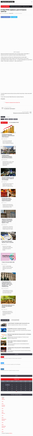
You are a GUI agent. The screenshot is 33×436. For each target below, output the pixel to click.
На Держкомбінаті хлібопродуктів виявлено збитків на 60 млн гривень (7, 157)
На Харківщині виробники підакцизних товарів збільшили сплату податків (8, 136)
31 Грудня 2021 (5, 182)
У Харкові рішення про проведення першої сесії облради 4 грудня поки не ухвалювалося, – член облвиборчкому (7, 284)
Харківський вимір (7, 2)
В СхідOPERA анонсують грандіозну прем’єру (16, 329)
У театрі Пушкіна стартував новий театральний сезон (18, 323)
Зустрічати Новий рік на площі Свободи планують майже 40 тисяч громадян (8, 179)
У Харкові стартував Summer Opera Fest (14, 103)
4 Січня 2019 (4, 203)
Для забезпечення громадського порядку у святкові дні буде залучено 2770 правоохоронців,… (8, 185)
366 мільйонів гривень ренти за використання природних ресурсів (8, 306)
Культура (7, 117)
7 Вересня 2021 (5, 160)
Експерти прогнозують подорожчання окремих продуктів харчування (6, 200)
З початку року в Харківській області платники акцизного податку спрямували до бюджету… (8, 142)
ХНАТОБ (15, 119)
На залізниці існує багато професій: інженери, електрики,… (10, 369)
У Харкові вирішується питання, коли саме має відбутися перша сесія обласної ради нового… (8, 292)
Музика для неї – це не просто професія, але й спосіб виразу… (11, 364)
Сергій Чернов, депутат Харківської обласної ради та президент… (11, 358)
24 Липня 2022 (5, 264)
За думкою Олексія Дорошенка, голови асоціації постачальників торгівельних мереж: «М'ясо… (8, 206)
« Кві (16, 390)
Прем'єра (10, 119)
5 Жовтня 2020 (5, 225)
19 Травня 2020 (5, 139)
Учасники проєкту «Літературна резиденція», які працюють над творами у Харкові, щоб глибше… (8, 228)
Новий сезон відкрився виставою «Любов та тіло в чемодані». (17, 325)
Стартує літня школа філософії (8, 262)
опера (6, 119)
